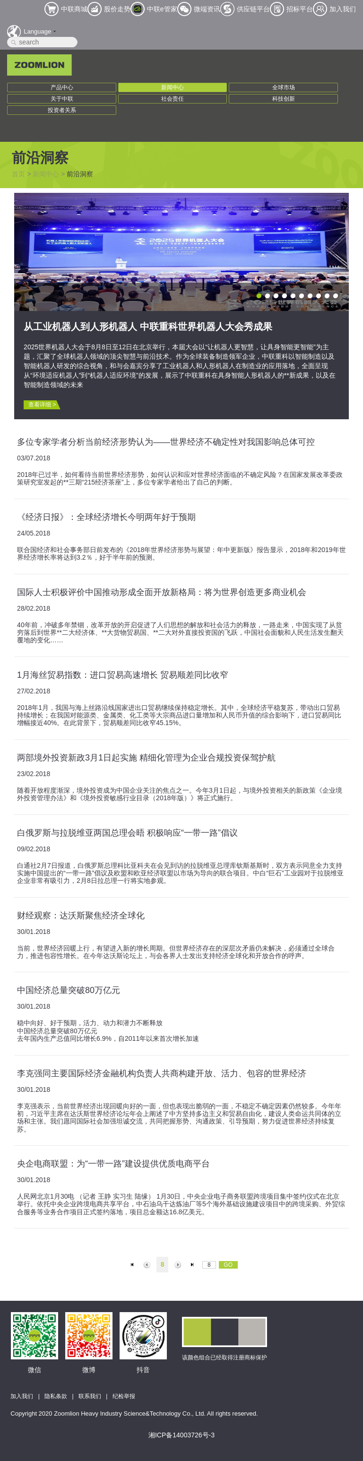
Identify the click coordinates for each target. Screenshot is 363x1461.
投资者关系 (62, 110)
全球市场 (283, 87)
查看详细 (42, 404)
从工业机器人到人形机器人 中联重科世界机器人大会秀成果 (148, 326)
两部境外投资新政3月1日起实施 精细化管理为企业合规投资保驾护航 (146, 757)
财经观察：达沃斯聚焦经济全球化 (81, 915)
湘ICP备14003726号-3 (181, 1435)
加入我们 (21, 1396)
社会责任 (172, 98)
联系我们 (89, 1396)
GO (228, 1265)
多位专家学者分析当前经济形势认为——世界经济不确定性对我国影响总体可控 (166, 442)
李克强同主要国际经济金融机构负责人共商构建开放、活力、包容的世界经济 (161, 1073)
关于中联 (62, 98)
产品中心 (62, 87)
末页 (193, 1265)
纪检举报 (123, 1396)
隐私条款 (55, 1396)
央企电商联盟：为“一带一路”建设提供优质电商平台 (113, 1163)
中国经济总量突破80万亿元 (68, 990)
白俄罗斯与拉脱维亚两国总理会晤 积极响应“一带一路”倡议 (127, 833)
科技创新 (283, 98)
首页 (18, 174)
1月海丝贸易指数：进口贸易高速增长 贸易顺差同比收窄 (122, 675)
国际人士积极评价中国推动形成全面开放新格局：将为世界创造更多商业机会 (161, 592)
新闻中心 (172, 87)
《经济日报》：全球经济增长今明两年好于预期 (106, 517)
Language (37, 31)
